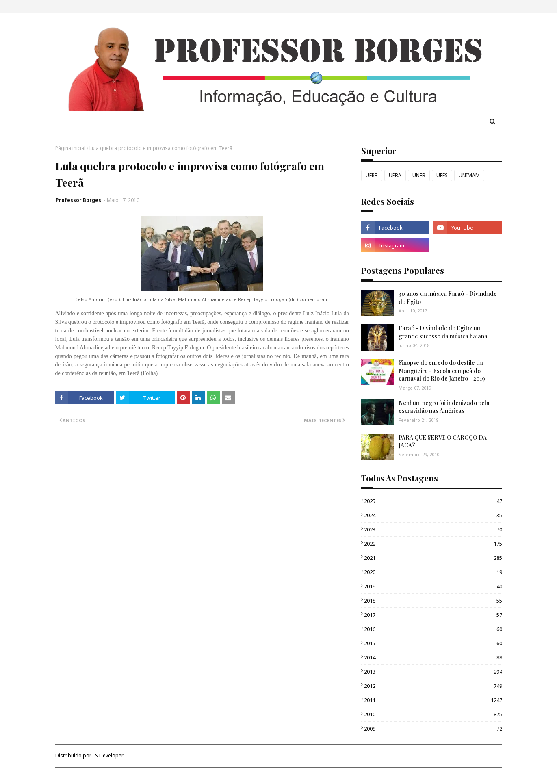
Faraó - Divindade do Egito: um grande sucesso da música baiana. (444, 332)
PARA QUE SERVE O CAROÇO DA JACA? (443, 441)
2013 (433, 671)
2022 (433, 543)
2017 (433, 614)
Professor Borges (78, 200)
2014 (433, 657)
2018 (433, 600)
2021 (433, 558)
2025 (433, 501)
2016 (433, 629)
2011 (433, 700)
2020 (433, 572)
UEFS (442, 175)
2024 (433, 515)
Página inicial (70, 148)
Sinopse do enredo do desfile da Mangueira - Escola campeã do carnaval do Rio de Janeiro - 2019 (442, 370)
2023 (433, 529)
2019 (433, 586)
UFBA (395, 175)
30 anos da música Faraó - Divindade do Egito (448, 298)
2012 (433, 685)
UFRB (372, 175)
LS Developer (108, 755)
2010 (433, 714)
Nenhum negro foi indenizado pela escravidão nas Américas (444, 407)
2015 (433, 643)
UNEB (418, 175)
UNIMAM (469, 175)
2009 (433, 728)
